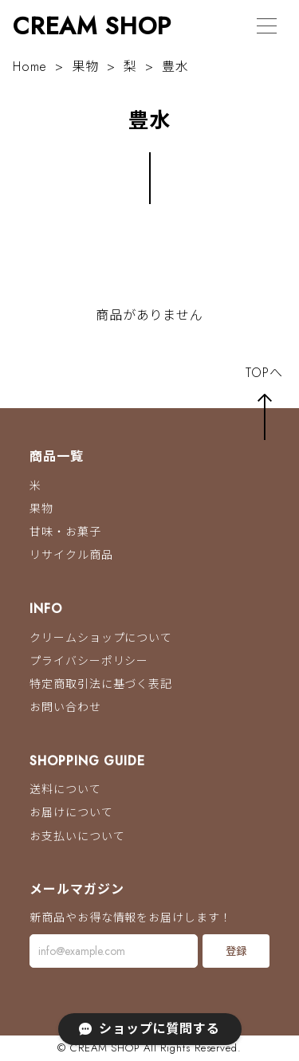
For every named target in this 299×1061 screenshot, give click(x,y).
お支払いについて (77, 836)
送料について (65, 790)
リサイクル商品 (71, 556)
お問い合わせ (65, 707)
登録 (236, 951)
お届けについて (71, 813)
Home (30, 66)
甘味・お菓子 (65, 532)
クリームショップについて (101, 638)
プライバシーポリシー (89, 661)
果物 (85, 66)
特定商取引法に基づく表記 (101, 684)
